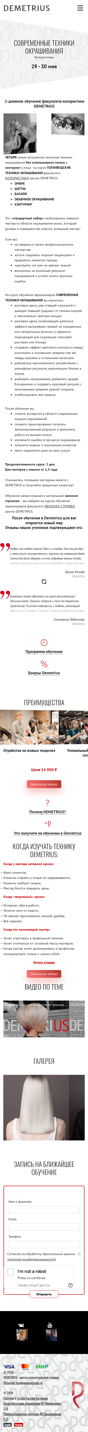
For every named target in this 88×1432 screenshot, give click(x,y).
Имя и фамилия (19, 1202)
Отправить (44, 1294)
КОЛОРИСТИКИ (17, 178)
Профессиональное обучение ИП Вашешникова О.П (32, 1416)
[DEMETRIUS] (78, 1395)
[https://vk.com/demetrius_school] (21, 1325)
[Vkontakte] (22, 1335)
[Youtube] (51, 1335)
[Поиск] (70, 8)
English (7, 1425)
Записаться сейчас (44, 784)
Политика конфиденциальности (23, 1382)
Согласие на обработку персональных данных (41, 1256)
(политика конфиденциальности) (31, 1259)
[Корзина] (70, 17)
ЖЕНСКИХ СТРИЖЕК (60, 506)
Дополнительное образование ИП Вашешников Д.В (32, 1406)
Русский (18, 1425)
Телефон (14, 1236)
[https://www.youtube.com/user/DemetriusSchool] (50, 1325)
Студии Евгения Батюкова (32, 1398)
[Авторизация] (80, 17)
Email (12, 1219)
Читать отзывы (44, 962)
